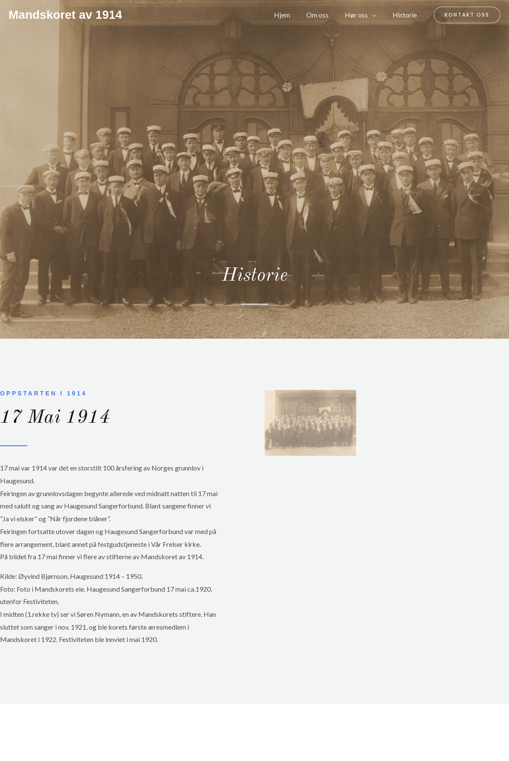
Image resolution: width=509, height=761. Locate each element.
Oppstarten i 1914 (43, 393)
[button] (466, 14)
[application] (376, 15)
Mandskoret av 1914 (65, 14)
